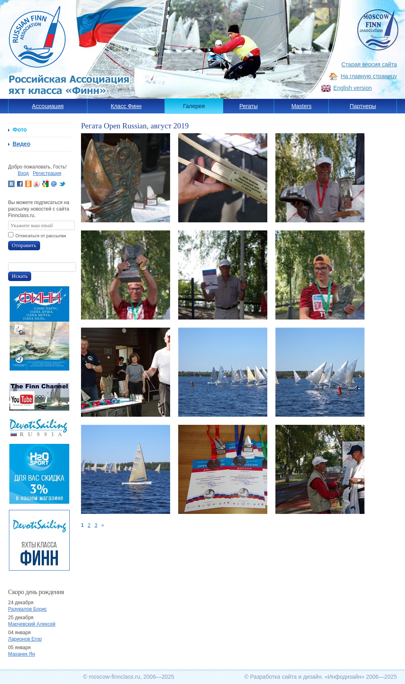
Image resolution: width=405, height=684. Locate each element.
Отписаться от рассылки (40, 235)
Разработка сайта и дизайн (286, 676)
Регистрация (47, 173)
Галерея (194, 106)
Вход (23, 173)
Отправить (24, 245)
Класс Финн (126, 106)
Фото (20, 129)
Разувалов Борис (27, 609)
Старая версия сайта (369, 64)
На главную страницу (369, 76)
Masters (301, 106)
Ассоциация (48, 106)
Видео (21, 144)
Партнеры (363, 106)
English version (352, 88)
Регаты (248, 106)
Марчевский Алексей (31, 624)
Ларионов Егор (25, 639)
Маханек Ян (21, 654)
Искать (20, 276)
